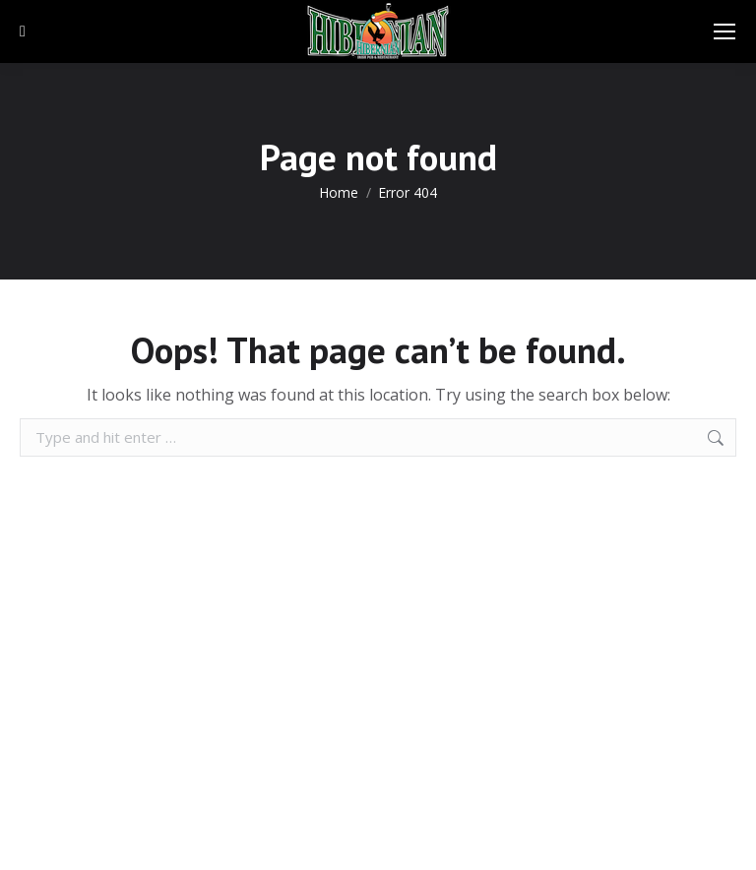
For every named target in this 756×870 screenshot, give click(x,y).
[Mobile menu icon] (724, 31)
